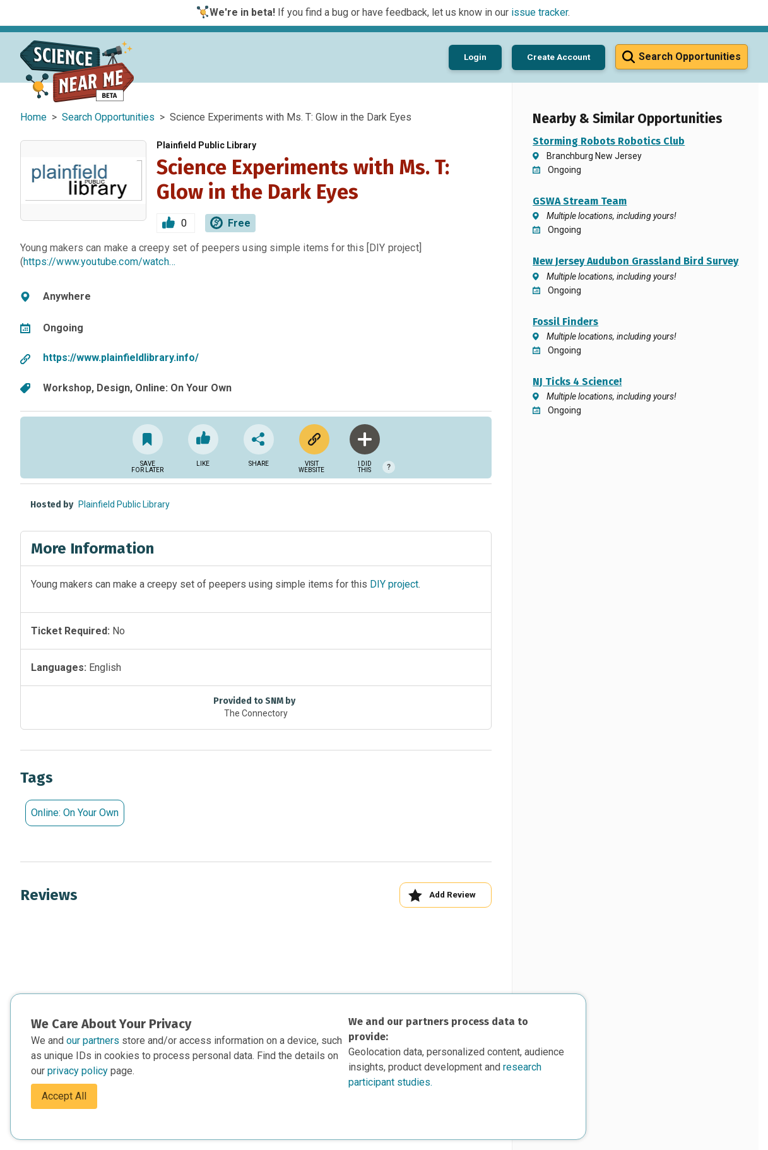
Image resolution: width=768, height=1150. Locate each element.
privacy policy (78, 1071)
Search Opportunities (108, 117)
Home (33, 117)
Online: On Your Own (75, 813)
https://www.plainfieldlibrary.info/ (121, 358)
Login (475, 57)
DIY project (394, 584)
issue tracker (539, 12)
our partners (94, 1040)
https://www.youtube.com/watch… (99, 262)
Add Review (442, 895)
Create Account (558, 57)
